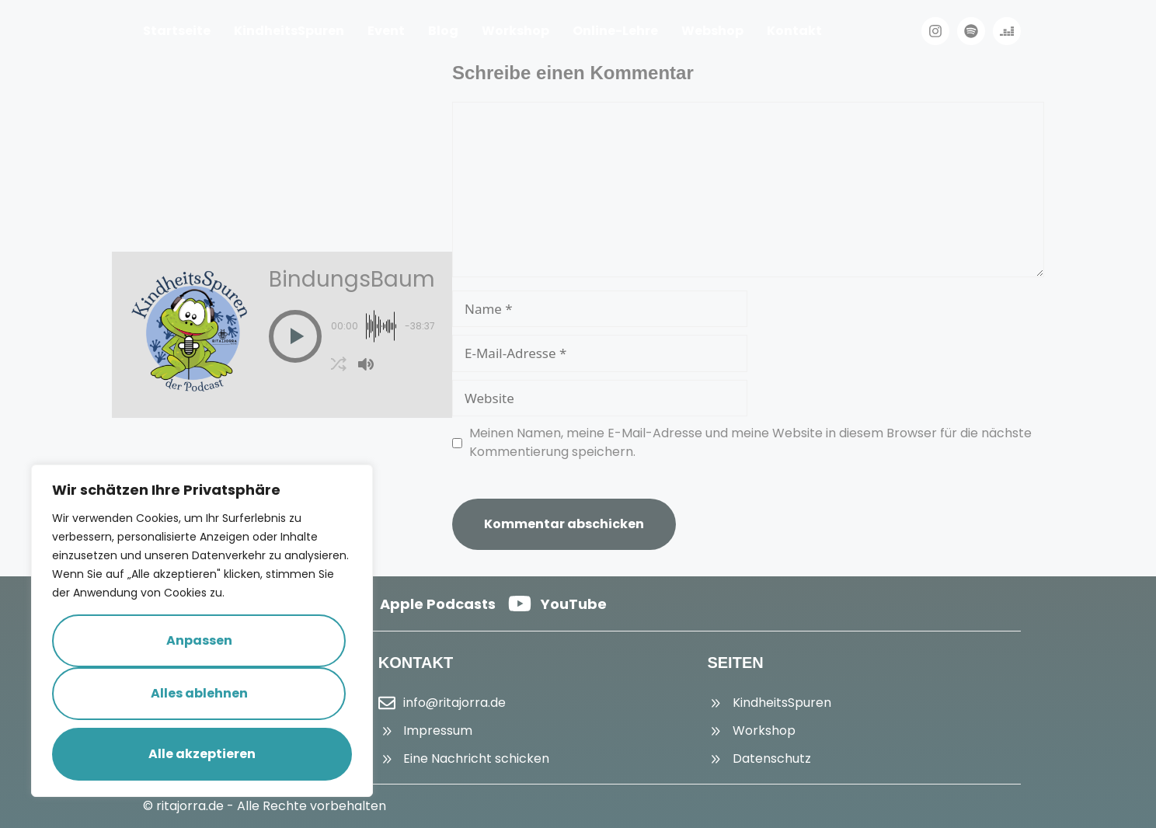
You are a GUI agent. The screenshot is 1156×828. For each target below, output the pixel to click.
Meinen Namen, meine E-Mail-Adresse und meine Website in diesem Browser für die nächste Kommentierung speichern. (750, 442)
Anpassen (199, 640)
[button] (295, 336)
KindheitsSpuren (289, 31)
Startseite (177, 31)
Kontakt (794, 31)
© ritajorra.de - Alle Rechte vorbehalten (264, 806)
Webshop (712, 31)
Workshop (515, 31)
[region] (202, 630)
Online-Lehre (615, 31)
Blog (443, 31)
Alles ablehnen (199, 693)
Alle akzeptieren (202, 754)
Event (386, 31)
